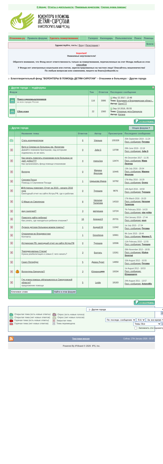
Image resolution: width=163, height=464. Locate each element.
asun (144, 220)
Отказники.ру (17, 38)
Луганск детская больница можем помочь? (42, 227)
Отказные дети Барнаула (129, 111)
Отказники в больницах (113, 78)
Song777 (122, 103)
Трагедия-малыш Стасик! (34, 251)
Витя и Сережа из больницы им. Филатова (42, 147)
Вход (81, 45)
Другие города (137, 78)
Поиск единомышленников (31, 99)
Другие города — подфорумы (28, 87)
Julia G (98, 150)
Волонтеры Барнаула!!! (33, 271)
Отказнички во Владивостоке (36, 233)
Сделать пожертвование (64, 38)
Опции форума (140, 128)
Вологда (25, 171)
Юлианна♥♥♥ (98, 271)
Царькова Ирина (98, 181)
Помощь (148, 38)
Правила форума (37, 38)
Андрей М (98, 227)
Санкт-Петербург (29, 262)
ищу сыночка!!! (28, 211)
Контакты (26, 236)
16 (83, 219)
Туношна (98, 191)
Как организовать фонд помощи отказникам (43, 164)
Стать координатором (32, 140)
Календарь (106, 38)
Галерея (93, 38)
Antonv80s (147, 284)
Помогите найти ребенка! (34, 217)
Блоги (149, 44)
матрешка (98, 211)
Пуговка (146, 142)
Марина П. (147, 236)
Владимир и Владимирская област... (135, 100)
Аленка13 (98, 219)
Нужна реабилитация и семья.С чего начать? (44, 254)
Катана (121, 114)
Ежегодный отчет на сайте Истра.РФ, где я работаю (47, 193)
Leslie (98, 282)
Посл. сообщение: (133, 142)
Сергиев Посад (29, 180)
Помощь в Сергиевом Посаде (36, 183)
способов (81, 65)
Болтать (98, 252)
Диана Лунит (98, 262)
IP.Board (79, 346)
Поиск (138, 38)
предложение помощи (32, 285)
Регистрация (92, 45)
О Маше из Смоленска (32, 201)
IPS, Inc (96, 346)
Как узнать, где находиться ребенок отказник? (44, 220)
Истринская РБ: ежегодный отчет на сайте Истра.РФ (47, 243)
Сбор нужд (23, 111)
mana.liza (98, 161)
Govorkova (98, 235)
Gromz (145, 183)
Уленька (98, 140)
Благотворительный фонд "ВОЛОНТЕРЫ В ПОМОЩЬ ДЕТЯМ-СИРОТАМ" (53, 78)
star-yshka (147, 212)
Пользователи (123, 38)
